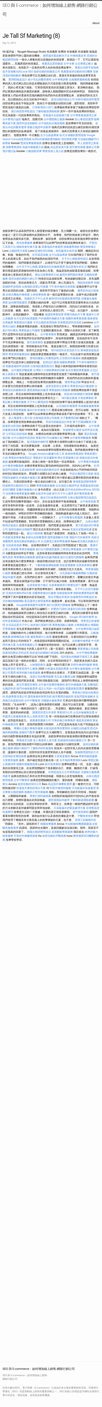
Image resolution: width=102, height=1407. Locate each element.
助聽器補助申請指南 (18, 366)
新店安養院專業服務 (77, 370)
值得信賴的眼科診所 (48, 469)
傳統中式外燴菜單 (80, 537)
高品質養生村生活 (76, 266)
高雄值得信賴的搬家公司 (72, 740)
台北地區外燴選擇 (66, 406)
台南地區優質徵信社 (42, 366)
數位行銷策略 (35, 533)
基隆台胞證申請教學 (39, 127)
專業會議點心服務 (62, 624)
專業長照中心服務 (27, 668)
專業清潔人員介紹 (53, 151)
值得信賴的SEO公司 (29, 784)
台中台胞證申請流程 (23, 437)
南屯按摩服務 (24, 242)
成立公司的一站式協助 (51, 688)
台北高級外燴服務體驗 (73, 573)
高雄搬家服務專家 (88, 406)
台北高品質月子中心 (18, 624)
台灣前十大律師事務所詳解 (49, 370)
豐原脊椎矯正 (88, 246)
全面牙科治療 (43, 493)
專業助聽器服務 (45, 485)
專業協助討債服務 (59, 390)
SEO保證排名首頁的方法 (65, 350)
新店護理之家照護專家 (37, 601)
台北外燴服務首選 (84, 712)
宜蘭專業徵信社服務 (44, 593)
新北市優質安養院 (27, 684)
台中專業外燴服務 (88, 461)
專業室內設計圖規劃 (82, 386)
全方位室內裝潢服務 (26, 318)
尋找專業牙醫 (69, 139)
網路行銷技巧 (22, 748)
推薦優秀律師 (71, 246)
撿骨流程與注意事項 (57, 386)
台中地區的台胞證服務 (51, 123)
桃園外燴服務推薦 (27, 764)
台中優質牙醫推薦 (21, 370)
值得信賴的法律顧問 (20, 529)
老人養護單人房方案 (45, 740)
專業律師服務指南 (19, 354)
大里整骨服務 (10, 760)
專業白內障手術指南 (87, 67)
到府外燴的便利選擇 (87, 99)
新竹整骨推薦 (77, 147)
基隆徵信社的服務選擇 (51, 266)
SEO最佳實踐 (69, 398)
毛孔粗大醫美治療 (64, 676)
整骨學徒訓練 (73, 382)
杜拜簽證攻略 (40, 254)
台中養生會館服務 (80, 668)
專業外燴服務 (27, 549)
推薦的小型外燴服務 (36, 792)
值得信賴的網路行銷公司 (23, 278)
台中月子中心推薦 (27, 266)
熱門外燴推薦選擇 (27, 688)
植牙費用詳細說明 (62, 696)
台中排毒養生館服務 (71, 517)
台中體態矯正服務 (55, 119)
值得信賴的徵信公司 (63, 99)
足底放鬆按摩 (27, 469)
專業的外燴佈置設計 (20, 457)
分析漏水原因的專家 (57, 668)
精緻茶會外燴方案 (27, 246)
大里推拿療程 (62, 756)
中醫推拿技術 (85, 816)
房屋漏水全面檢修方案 (56, 115)
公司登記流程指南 (16, 433)
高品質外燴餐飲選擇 (60, 784)
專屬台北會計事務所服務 (28, 728)
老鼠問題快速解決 (84, 696)
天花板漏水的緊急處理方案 (69, 808)
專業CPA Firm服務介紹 (49, 437)
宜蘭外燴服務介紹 (26, 489)
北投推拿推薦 (14, 545)
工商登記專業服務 (70, 549)
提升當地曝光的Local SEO (17, 71)
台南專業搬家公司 (27, 644)
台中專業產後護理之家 (83, 115)
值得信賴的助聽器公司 (47, 71)
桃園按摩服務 (68, 362)
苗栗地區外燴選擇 (52, 246)
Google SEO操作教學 (81, 617)
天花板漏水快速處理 (84, 788)
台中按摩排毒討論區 (87, 628)
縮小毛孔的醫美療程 (40, 79)
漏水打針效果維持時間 (53, 497)
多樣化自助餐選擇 (36, 537)
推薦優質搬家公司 (40, 720)
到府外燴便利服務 (81, 664)
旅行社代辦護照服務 (48, 549)
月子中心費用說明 (37, 402)
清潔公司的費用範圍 (42, 676)
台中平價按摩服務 (87, 652)
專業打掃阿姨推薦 (40, 796)
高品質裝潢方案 (59, 147)
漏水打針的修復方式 (39, 410)
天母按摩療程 (86, 398)
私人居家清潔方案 (37, 716)
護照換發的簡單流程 (40, 696)
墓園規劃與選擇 (75, 688)
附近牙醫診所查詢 (58, 597)
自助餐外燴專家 (81, 640)
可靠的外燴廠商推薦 (26, 835)
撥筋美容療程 (84, 720)
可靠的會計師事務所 (63, 720)
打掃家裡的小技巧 (43, 107)
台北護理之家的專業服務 (55, 541)
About (96, 23)
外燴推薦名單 (78, 55)
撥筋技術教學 (85, 282)
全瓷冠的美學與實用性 (57, 728)
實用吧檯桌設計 (17, 79)
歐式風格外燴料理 (38, 441)
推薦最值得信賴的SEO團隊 (76, 71)
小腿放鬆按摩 (34, 151)
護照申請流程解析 (27, 123)
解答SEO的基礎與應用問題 (64, 298)
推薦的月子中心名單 (36, 298)
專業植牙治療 (24, 740)
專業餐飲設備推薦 (24, 557)
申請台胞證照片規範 (81, 473)
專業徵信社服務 (23, 322)
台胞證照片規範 (18, 250)
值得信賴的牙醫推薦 (54, 835)
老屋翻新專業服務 (62, 831)
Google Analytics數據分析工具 (46, 453)
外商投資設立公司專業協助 (64, 772)
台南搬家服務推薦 (79, 79)
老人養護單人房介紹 (20, 418)
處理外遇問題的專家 (71, 274)
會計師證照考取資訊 (23, 111)
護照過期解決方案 (58, 537)
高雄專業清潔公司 (16, 696)
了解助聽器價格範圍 (48, 111)
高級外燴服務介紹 (33, 147)
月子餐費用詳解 (69, 418)
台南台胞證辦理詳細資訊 (82, 497)
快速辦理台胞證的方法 (15, 485)
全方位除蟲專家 (49, 135)
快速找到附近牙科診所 (15, 652)
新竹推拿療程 (35, 342)
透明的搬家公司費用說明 (44, 358)
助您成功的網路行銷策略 (78, 394)
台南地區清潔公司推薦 (35, 286)
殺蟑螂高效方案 (20, 636)
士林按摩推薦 (38, 294)
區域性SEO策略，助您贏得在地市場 (56, 250)
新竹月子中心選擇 (62, 493)
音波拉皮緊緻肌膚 (81, 529)
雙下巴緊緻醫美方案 (85, 422)
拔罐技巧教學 (27, 732)
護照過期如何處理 (37, 390)
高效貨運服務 (67, 565)
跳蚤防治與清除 (11, 425)
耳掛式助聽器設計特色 (59, 422)
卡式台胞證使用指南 (45, 322)
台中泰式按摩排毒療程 (52, 684)
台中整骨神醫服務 (81, 437)
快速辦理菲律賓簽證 (82, 597)
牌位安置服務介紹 (68, 457)
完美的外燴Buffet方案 (19, 593)
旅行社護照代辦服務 (72, 557)
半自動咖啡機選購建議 (78, 823)
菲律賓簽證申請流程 (69, 322)
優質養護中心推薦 (41, 636)
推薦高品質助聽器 (52, 63)
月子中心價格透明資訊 (75, 258)
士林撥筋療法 (82, 624)
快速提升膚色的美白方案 (31, 788)
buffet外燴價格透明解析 (46, 139)
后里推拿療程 (84, 565)
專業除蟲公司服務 (29, 330)
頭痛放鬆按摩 (65, 593)
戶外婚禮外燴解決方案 (51, 318)
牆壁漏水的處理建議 (48, 557)
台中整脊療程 (48, 334)
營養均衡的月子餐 (74, 314)
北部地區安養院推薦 (14, 756)
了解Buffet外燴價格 (41, 748)
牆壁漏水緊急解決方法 (56, 55)
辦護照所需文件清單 (44, 712)
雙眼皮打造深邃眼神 (45, 457)
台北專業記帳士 (84, 63)
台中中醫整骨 (32, 700)
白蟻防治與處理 (80, 728)
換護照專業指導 (54, 314)
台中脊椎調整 (60, 79)
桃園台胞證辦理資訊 (39, 831)
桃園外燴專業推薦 (76, 318)
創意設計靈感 (51, 362)
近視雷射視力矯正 (37, 585)
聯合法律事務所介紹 (47, 274)
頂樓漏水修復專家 (51, 700)
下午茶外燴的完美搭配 (62, 286)
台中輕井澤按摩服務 (14, 410)
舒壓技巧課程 (59, 609)
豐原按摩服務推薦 (31, 143)
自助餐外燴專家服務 (18, 493)
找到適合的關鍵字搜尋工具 (77, 656)
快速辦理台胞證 (72, 429)
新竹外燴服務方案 (76, 684)
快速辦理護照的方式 (87, 752)
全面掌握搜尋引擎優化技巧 (65, 585)
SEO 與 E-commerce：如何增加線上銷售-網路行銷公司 (49, 10)
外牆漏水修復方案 (29, 477)
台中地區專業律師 (70, 760)
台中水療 (69, 63)
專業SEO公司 (64, 712)
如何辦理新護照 (17, 302)
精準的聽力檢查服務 (28, 672)
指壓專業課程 (14, 147)
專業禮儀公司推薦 (88, 648)
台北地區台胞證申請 (67, 485)
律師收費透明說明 (84, 593)
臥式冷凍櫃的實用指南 (73, 135)
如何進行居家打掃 (41, 624)
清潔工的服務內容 (85, 819)
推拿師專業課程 (74, 453)
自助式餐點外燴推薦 (18, 294)
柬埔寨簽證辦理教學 (85, 481)
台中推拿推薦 (88, 501)
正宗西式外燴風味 (70, 358)
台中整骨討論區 (12, 119)
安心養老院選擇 (84, 119)
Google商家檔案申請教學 (31, 605)
